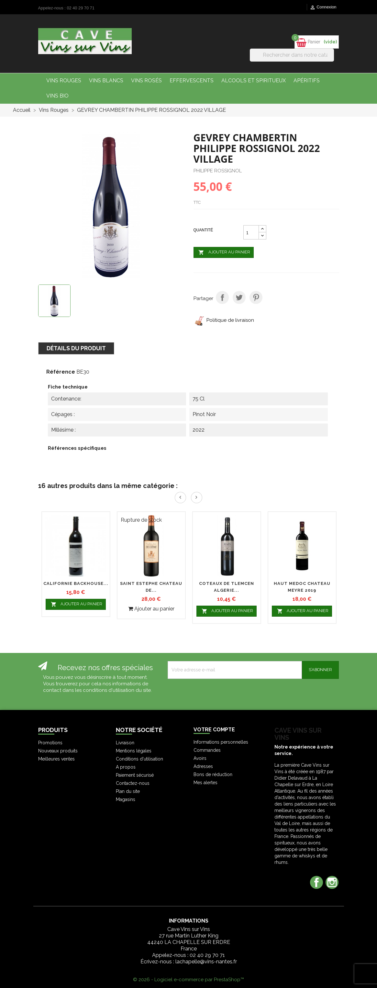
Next (196, 497)
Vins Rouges (63, 80)
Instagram (332, 882)
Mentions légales (133, 750)
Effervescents (192, 80)
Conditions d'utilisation (139, 758)
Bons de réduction (213, 774)
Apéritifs (307, 80)
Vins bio (57, 96)
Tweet (239, 297)
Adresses (203, 766)
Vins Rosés (146, 80)
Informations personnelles (221, 742)
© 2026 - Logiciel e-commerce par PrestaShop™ (188, 979)
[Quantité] (251, 232)
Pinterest (255, 297)
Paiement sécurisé (135, 775)
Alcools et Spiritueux (253, 80)
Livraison (125, 742)
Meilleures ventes (56, 758)
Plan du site (128, 791)
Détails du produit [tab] (76, 348)
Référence (60, 372)
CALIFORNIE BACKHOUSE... (75, 583)
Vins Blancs (106, 80)
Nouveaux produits (58, 750)
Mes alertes (205, 782)
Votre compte (214, 729)
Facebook (316, 882)
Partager (222, 297)
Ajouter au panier (223, 252)
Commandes (207, 750)
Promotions (50, 742)
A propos (126, 767)
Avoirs (200, 758)
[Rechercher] (292, 55)
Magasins (125, 799)
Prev (180, 497)
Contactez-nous (133, 783)
